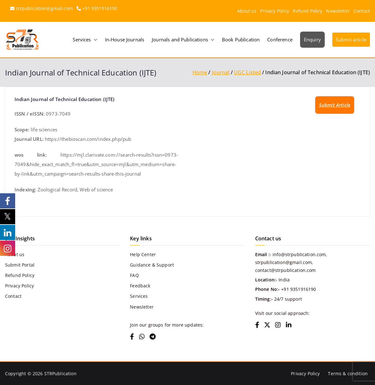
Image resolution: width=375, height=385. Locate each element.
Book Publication (241, 39)
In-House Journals (124, 39)
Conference (279, 39)
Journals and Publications (183, 39)
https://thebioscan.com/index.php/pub (88, 139)
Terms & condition (348, 373)
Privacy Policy (274, 11)
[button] (94, 39)
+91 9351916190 (99, 8)
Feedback (140, 286)
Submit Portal (19, 265)
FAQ (134, 275)
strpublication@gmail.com (44, 8)
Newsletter (338, 11)
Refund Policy (307, 11)
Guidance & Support (152, 265)
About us (246, 11)
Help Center (143, 254)
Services (85, 39)
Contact (361, 11)
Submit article (351, 39)
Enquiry (312, 39)
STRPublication (60, 373)
